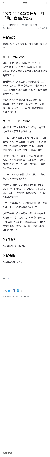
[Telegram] (18, 290)
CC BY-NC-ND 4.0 (17, 296)
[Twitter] (9, 290)
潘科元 (9, 28)
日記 (8, 278)
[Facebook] (14, 290)
